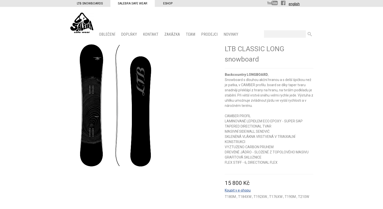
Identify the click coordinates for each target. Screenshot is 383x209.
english (294, 4)
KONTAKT (151, 34)
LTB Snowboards (90, 3)
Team (191, 34)
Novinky (231, 34)
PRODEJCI (210, 34)
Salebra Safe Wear (132, 3)
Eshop (168, 3)
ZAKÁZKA (172, 34)
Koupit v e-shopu (238, 190)
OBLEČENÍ (107, 34)
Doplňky (129, 34)
